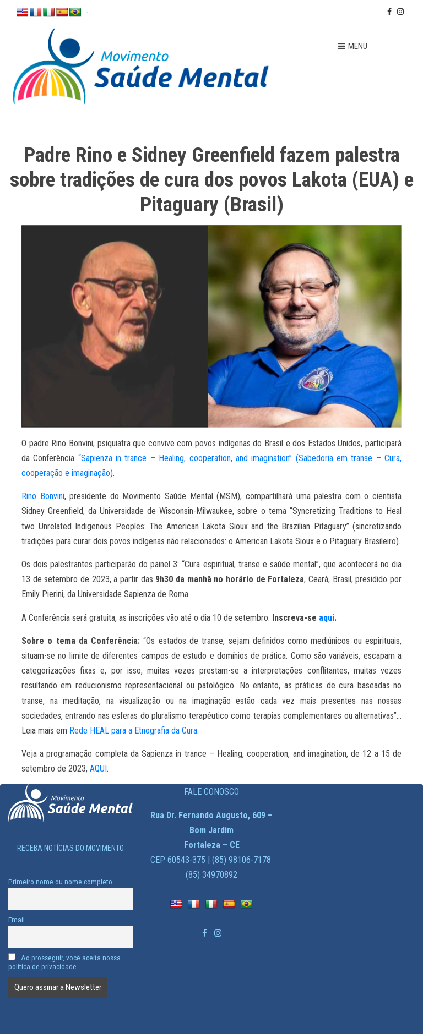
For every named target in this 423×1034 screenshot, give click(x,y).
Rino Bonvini (42, 496)
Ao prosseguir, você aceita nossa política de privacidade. (64, 962)
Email (16, 919)
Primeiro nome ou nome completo (60, 881)
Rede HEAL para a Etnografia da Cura (133, 730)
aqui (326, 617)
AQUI (98, 768)
